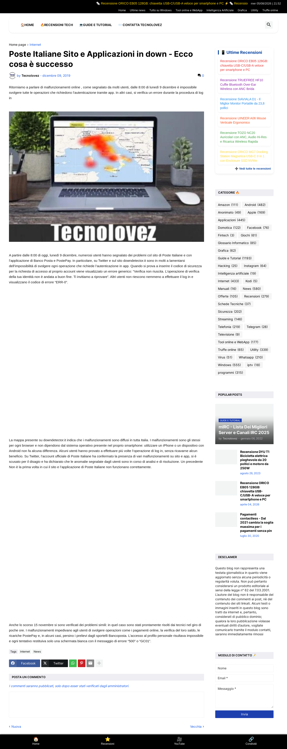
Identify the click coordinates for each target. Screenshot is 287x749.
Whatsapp (251, 357)
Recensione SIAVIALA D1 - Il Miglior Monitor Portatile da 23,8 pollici (242, 103)
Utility (254, 10)
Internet (35, 44)
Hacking (227, 266)
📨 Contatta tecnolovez (140, 25)
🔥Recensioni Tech (56, 25)
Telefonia (229, 327)
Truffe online (270, 10)
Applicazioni (231, 220)
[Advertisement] (106, 327)
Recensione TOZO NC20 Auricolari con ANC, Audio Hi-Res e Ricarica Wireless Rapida (243, 137)
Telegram (257, 327)
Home (122, 10)
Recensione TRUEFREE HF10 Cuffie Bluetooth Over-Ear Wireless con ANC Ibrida (241, 84)
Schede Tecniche (234, 304)
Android (255, 205)
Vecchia (196, 726)
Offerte (228, 296)
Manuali (227, 288)
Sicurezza (230, 311)
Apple (256, 212)
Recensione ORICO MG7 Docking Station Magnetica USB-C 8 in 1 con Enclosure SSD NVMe (244, 156)
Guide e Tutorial (235, 258)
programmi (230, 372)
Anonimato (229, 212)
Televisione (229, 334)
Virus (225, 357)
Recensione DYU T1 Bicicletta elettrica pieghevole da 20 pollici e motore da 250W (255, 460)
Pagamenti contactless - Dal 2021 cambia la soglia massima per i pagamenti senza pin (256, 522)
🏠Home (27, 25)
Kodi (251, 281)
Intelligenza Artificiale (220, 10)
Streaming (230, 319)
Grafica (242, 10)
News (37, 651)
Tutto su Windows (160, 10)
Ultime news (137, 10)
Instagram (255, 266)
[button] (269, 25)
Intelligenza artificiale (237, 273)
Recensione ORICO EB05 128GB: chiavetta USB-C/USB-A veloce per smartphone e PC (244, 65)
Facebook (258, 227)
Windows (229, 365)
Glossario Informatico (237, 243)
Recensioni (256, 296)
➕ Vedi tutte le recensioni (253, 168)
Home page (17, 44)
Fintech (226, 235)
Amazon (228, 205)
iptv (253, 365)
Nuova (16, 726)
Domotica (229, 227)
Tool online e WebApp (189, 10)
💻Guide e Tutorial (95, 25)
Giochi (249, 235)
